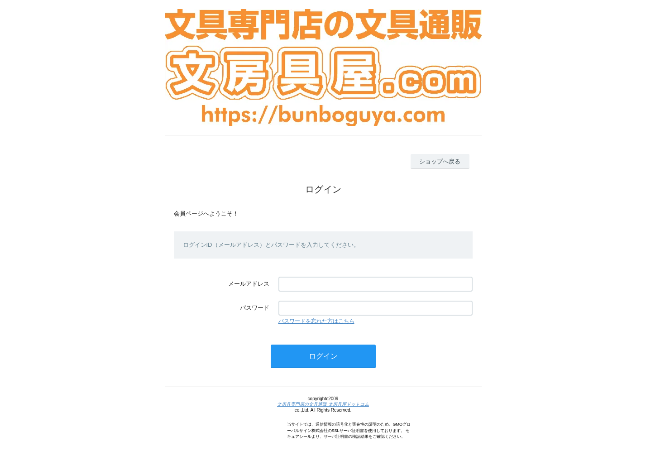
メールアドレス (248, 283)
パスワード (254, 307)
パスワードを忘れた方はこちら (316, 321)
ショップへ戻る (439, 161)
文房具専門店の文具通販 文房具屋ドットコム (323, 404)
